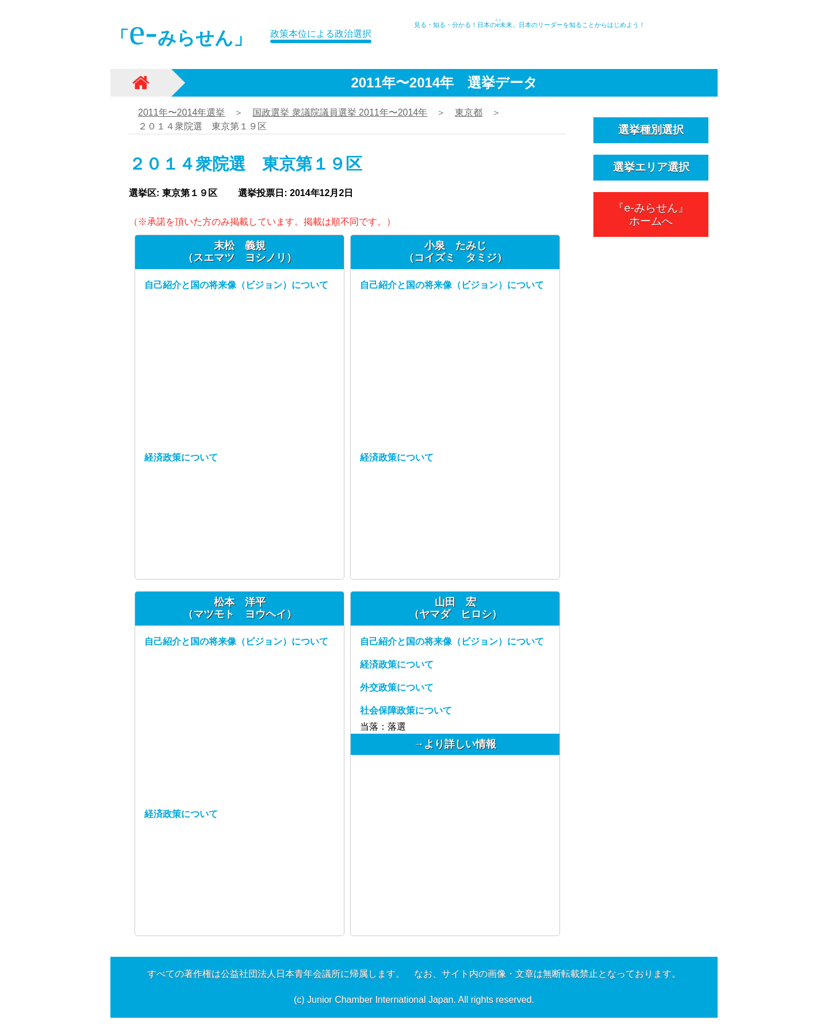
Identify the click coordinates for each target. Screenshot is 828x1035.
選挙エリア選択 (651, 167)
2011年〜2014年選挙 (181, 112)
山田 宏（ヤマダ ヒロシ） (455, 608)
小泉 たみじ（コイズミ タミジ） (455, 251)
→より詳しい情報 (455, 744)
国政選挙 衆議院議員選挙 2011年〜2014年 (339, 112)
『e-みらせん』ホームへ (650, 214)
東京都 (468, 112)
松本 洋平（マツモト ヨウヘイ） (240, 608)
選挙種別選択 (651, 130)
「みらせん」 (181, 32)
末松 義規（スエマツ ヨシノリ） (240, 251)
